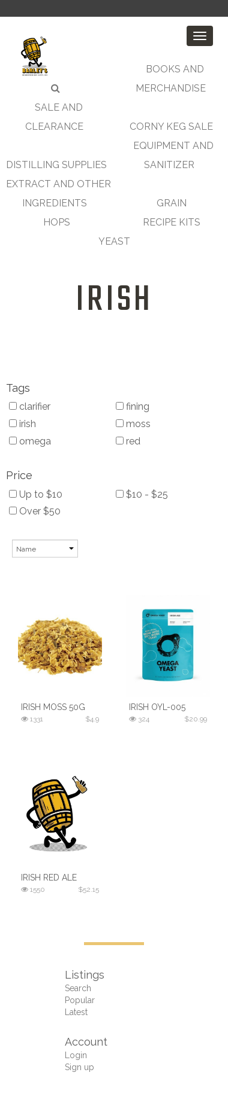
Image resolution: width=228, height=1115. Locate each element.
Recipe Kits (171, 222)
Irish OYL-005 (157, 707)
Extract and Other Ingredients (58, 193)
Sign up (79, 1067)
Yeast (114, 241)
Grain (172, 203)
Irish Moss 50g (53, 707)
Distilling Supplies (56, 164)
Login (76, 1055)
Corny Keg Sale (171, 126)
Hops (56, 222)
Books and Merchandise (171, 78)
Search (78, 988)
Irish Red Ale (49, 877)
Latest (76, 1012)
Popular (80, 1000)
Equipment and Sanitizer (173, 155)
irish (114, 300)
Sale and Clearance (54, 117)
